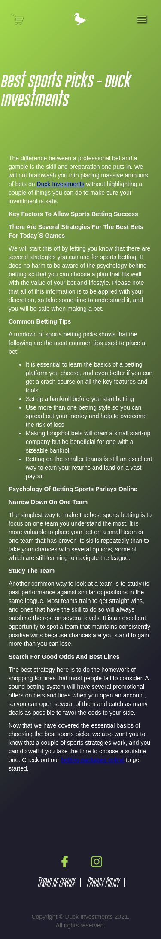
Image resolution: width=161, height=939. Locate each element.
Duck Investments (60, 183)
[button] (22, 19)
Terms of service (55, 882)
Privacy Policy (102, 882)
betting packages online (92, 759)
